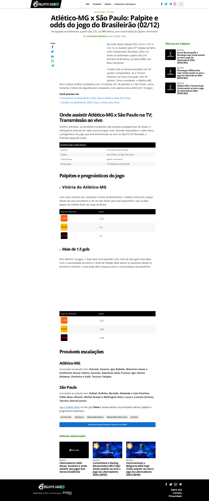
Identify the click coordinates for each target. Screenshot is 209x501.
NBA (87, 4)
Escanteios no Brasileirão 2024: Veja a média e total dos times (96, 98)
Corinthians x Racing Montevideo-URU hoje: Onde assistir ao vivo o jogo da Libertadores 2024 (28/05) (107, 469)
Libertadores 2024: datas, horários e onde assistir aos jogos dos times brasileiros (73, 467)
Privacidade (175, 496)
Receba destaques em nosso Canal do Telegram (107, 425)
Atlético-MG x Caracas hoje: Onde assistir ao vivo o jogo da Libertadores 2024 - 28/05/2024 (190, 90)
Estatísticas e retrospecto (125, 4)
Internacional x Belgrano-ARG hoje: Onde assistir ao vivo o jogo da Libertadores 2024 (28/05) (140, 469)
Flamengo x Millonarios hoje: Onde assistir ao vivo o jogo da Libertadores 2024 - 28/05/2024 (190, 74)
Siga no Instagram (175, 484)
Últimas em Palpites (177, 43)
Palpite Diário (99, 12)
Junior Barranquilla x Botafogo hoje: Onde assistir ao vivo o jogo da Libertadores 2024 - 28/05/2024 (191, 57)
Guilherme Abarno (96, 36)
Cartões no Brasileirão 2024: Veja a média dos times (90, 102)
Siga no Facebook (166, 484)
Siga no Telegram (180, 484)
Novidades (97, 4)
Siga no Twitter (170, 484)
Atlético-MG (144, 44)
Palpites (108, 4)
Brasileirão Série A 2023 (117, 417)
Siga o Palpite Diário (69, 407)
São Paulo (112, 47)
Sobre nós (176, 489)
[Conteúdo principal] (104, 250)
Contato (177, 492)
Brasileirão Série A (95, 417)
